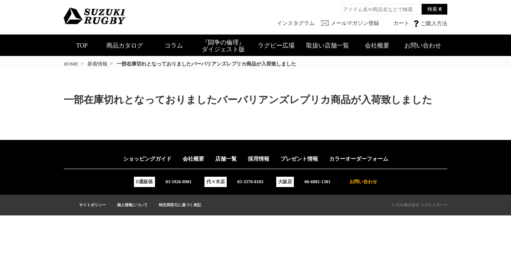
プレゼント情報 (299, 159)
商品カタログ (124, 45)
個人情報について (132, 205)
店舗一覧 (226, 159)
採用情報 (258, 159)
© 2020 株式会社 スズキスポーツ (419, 205)
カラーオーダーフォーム (358, 159)
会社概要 (377, 45)
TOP (82, 45)
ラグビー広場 (276, 45)
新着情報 (97, 64)
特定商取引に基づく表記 (180, 205)
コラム (174, 45)
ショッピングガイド (147, 159)
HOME (71, 64)
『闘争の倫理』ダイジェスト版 (223, 46)
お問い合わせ (422, 45)
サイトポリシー (92, 205)
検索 (432, 9)
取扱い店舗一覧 (327, 45)
